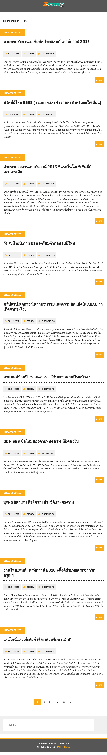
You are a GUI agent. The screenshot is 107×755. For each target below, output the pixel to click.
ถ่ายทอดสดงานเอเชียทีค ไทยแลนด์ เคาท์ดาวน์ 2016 (46, 44)
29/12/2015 (13, 391)
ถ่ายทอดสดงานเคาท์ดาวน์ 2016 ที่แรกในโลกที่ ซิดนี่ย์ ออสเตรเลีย (47, 171)
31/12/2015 (13, 55)
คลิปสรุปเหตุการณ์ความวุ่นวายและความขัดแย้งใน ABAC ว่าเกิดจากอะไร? (53, 309)
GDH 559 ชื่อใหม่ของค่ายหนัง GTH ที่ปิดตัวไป (40, 443)
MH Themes (65, 749)
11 (65, 704)
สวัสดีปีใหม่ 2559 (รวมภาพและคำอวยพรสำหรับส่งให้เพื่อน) (52, 105)
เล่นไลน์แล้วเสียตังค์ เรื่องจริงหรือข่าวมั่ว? (37, 642)
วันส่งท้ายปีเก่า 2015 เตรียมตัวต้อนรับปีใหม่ (39, 245)
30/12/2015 (13, 257)
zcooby (30, 55)
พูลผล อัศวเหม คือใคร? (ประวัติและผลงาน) (38, 504)
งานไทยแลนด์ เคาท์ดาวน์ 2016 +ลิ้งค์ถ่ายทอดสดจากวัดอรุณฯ (49, 575)
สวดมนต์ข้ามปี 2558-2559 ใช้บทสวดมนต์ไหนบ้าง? (46, 379)
